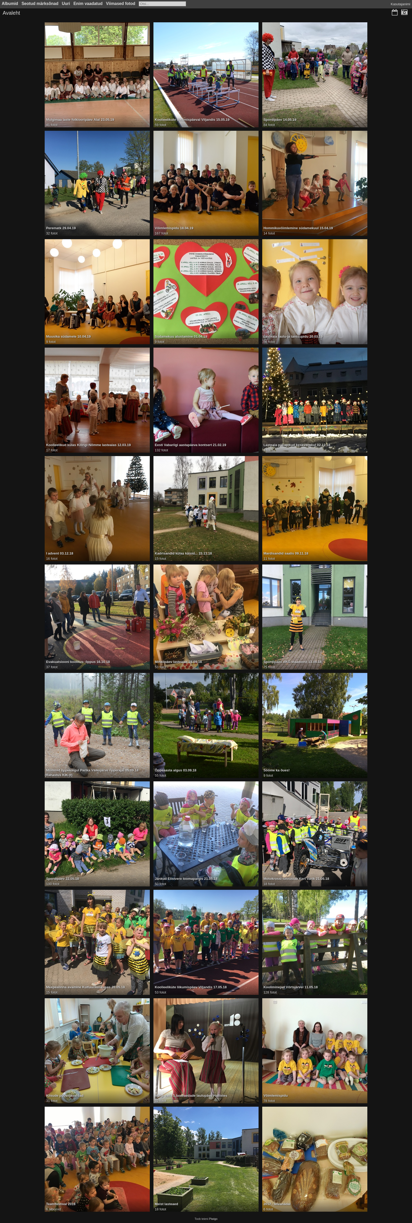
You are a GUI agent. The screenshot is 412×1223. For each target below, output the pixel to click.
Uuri (66, 3)
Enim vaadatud (87, 3)
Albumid (10, 3)
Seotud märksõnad (40, 3)
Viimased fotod (120, 3)
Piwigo (213, 1218)
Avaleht (11, 13)
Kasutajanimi (400, 4)
